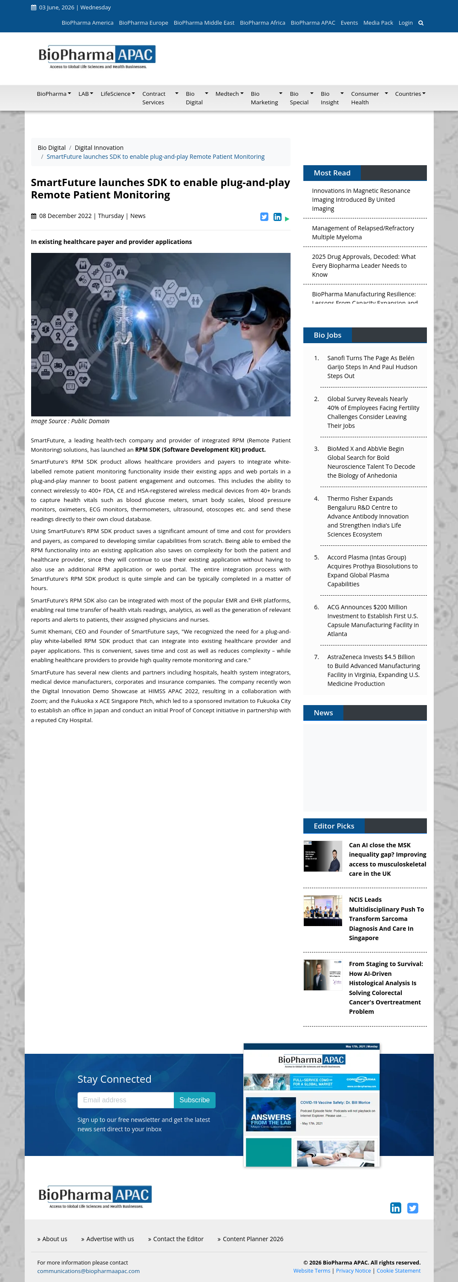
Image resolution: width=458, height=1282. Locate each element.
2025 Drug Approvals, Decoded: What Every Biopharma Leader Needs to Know (363, 267)
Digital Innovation (99, 147)
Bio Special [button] (299, 98)
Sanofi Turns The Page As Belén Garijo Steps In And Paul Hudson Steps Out (372, 367)
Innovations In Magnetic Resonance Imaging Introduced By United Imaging (361, 201)
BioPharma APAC (313, 22)
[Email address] (126, 1100)
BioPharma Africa (262, 22)
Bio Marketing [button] (264, 98)
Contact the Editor (176, 1239)
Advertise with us (107, 1239)
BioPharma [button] (52, 94)
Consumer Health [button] (365, 98)
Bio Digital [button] (194, 98)
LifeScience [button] (115, 94)
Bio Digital (52, 147)
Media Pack (378, 22)
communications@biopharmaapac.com (88, 1271)
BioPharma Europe (143, 22)
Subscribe (194, 1100)
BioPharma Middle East (204, 22)
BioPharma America (88, 22)
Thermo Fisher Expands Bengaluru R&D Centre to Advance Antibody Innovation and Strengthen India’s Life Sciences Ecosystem (368, 516)
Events (349, 22)
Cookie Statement (399, 1270)
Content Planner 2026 (250, 1239)
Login (406, 22)
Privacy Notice (353, 1270)
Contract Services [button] (153, 98)
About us (52, 1239)
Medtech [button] (227, 94)
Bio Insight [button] (330, 98)
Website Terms (312, 1270)
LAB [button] (83, 94)
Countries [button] (408, 94)
